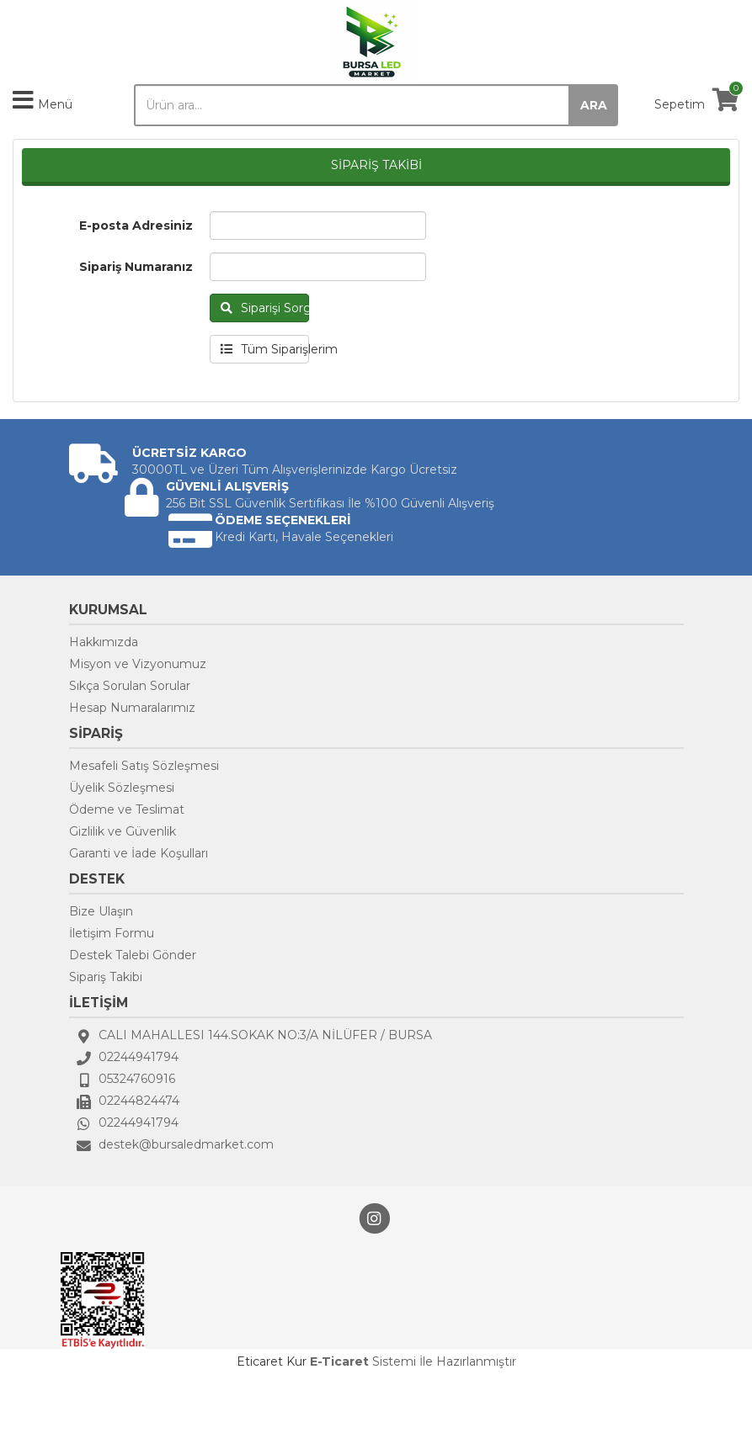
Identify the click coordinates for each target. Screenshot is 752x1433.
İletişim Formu (111, 933)
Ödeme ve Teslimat (126, 809)
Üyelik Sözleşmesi (121, 787)
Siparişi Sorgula (265, 308)
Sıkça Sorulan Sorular (129, 685)
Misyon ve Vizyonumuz (137, 663)
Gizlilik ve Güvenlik (122, 831)
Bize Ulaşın (101, 911)
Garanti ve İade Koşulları (138, 853)
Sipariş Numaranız (136, 266)
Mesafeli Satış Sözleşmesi (144, 765)
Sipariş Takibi (105, 977)
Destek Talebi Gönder (132, 955)
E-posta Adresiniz (136, 225)
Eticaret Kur (272, 1361)
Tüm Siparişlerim (265, 349)
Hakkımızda (103, 642)
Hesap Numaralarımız (132, 707)
